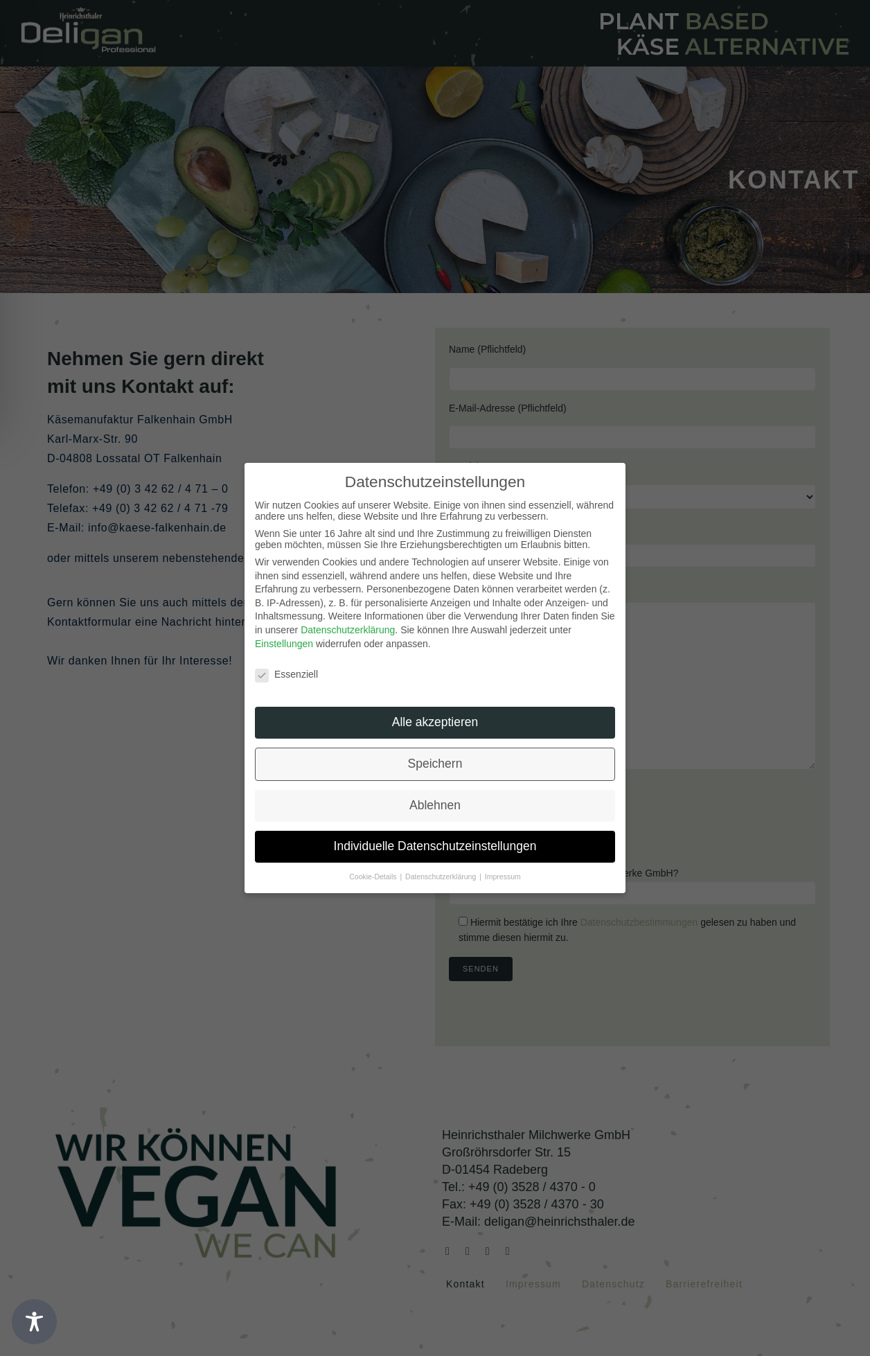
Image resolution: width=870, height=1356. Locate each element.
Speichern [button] (435, 764)
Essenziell (286, 674)
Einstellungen (284, 643)
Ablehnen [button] (435, 805)
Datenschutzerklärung (348, 629)
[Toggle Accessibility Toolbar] (34, 1322)
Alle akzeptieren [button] (435, 722)
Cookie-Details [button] (373, 876)
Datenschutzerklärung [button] (441, 876)
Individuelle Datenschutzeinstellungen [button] (435, 846)
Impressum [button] (503, 876)
